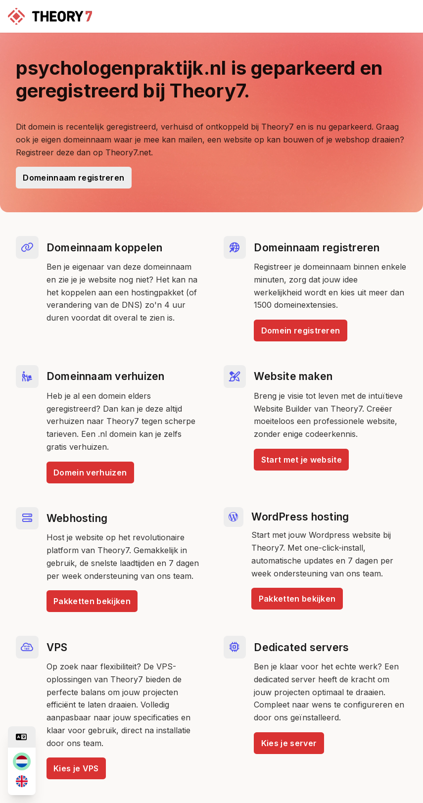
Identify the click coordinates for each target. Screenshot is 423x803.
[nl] (22, 761)
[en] (22, 781)
